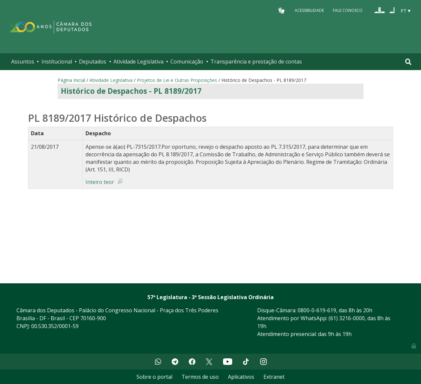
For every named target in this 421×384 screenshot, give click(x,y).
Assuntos (22, 61)
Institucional (56, 61)
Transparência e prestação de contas (256, 61)
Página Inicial (71, 80)
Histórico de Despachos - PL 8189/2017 (131, 91)
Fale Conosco (347, 10)
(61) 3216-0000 (347, 318)
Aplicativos (241, 376)
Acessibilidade (309, 10)
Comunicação (186, 61)
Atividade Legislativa (138, 61)
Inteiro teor (100, 182)
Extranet (274, 376)
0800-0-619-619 (317, 310)
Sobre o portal (154, 376)
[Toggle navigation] (408, 61)
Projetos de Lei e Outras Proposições (177, 80)
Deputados (92, 61)
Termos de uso (200, 376)
